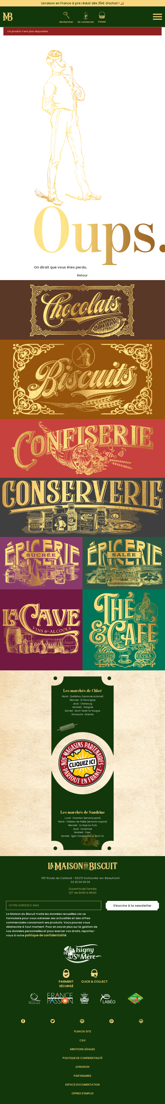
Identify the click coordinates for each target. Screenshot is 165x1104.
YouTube (82, 1021)
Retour (82, 275)
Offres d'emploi (82, 1093)
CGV (82, 1040)
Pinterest (111, 1021)
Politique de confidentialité (82, 1058)
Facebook (23, 1021)
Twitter (52, 1021)
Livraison (82, 1067)
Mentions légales (82, 1049)
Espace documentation (82, 1084)
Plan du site (82, 1031)
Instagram (141, 1021)
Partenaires (82, 1076)
